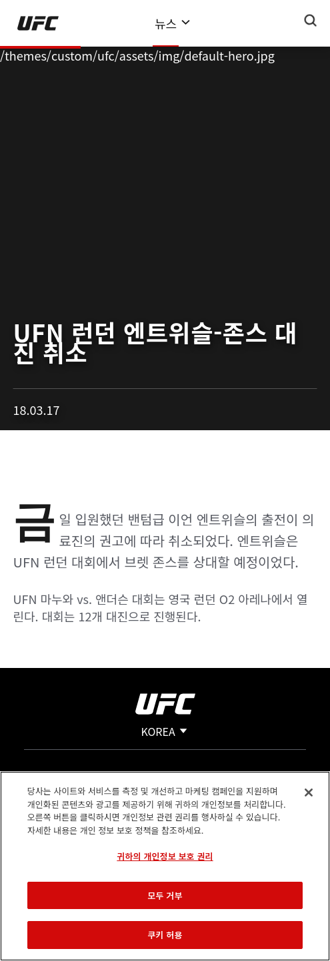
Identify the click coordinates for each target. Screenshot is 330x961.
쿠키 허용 (164, 934)
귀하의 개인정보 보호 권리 (165, 856)
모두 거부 (164, 895)
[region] (165, 866)
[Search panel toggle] (310, 20)
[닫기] (308, 792)
